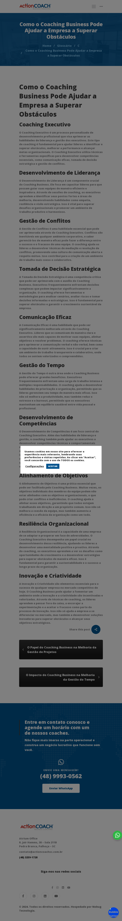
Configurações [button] (34, 466)
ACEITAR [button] (52, 466)
